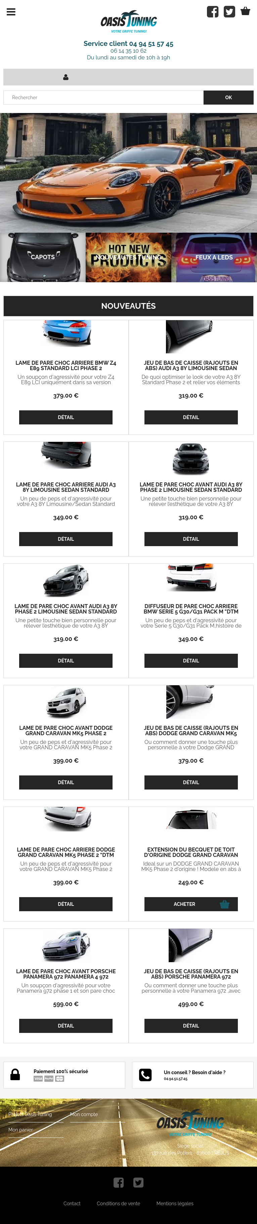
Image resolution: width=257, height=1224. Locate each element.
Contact (72, 1203)
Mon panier (20, 1129)
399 (66, 760)
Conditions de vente (118, 1203)
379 (66, 395)
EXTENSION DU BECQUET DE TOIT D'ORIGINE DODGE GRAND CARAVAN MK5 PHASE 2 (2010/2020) (191, 855)
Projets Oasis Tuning (30, 1114)
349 (66, 517)
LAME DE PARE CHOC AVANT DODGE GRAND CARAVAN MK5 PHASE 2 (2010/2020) (66, 733)
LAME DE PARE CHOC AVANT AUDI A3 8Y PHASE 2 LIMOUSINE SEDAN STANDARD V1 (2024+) (65, 612)
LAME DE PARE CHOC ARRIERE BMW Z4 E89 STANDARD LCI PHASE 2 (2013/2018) (65, 368)
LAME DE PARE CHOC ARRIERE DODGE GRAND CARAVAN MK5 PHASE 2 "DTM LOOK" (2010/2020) (66, 855)
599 (66, 1003)
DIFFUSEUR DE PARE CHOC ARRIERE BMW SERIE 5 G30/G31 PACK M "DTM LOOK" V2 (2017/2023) (191, 612)
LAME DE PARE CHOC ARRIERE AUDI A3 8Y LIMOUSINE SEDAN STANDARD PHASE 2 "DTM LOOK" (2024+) (66, 490)
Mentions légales (175, 1203)
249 (191, 882)
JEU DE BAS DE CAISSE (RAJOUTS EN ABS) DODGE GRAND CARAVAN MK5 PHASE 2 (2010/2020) (191, 733)
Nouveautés (128, 306)
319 (191, 395)
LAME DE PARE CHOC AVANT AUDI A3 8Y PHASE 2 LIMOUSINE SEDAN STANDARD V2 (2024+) (191, 490)
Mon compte (84, 1114)
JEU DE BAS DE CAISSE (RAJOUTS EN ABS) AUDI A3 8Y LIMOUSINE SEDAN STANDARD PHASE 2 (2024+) (191, 368)
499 (191, 1003)
